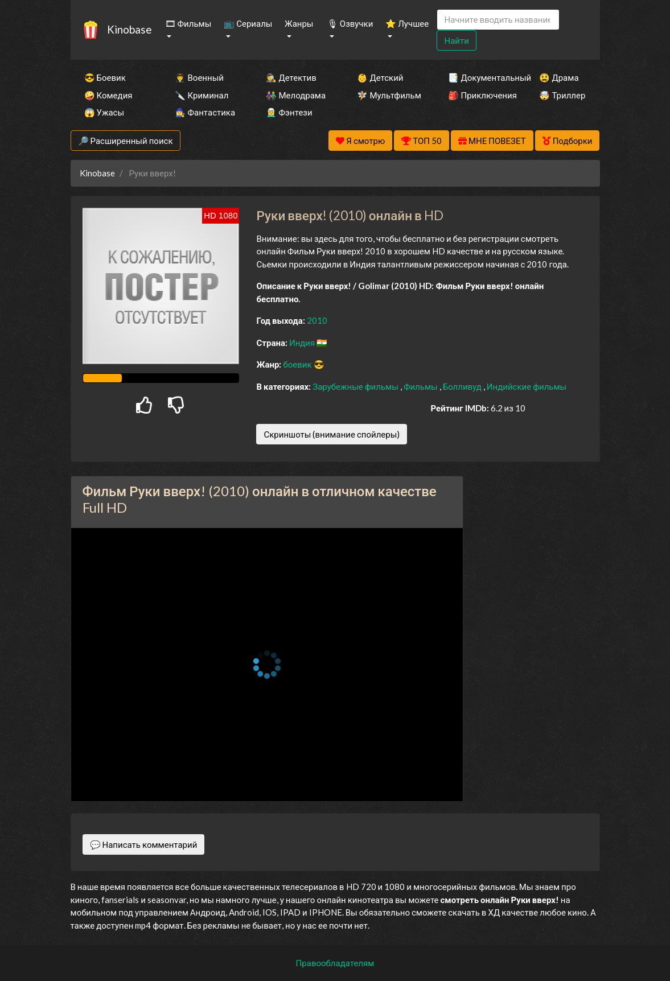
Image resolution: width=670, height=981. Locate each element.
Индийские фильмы (526, 386)
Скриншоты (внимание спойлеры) (332, 434)
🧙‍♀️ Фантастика (205, 112)
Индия (302, 342)
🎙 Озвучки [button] (350, 23)
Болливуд (463, 386)
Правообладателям (335, 963)
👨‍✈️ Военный (199, 77)
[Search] (498, 19)
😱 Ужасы (104, 112)
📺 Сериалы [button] (248, 23)
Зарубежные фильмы (356, 386)
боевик (298, 364)
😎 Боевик (105, 77)
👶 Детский (380, 77)
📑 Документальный (478, 77)
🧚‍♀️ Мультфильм (387, 95)
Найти (456, 40)
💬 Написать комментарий (144, 844)
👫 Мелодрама (296, 95)
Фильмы (421, 386)
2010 (317, 320)
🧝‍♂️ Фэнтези (289, 112)
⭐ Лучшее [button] (407, 23)
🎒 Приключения (478, 95)
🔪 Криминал (201, 95)
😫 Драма (558, 77)
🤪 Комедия (108, 95)
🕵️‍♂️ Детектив (291, 77)
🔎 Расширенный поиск (125, 140)
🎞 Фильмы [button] (188, 23)
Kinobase (129, 29)
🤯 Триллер (562, 95)
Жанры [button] (299, 23)
